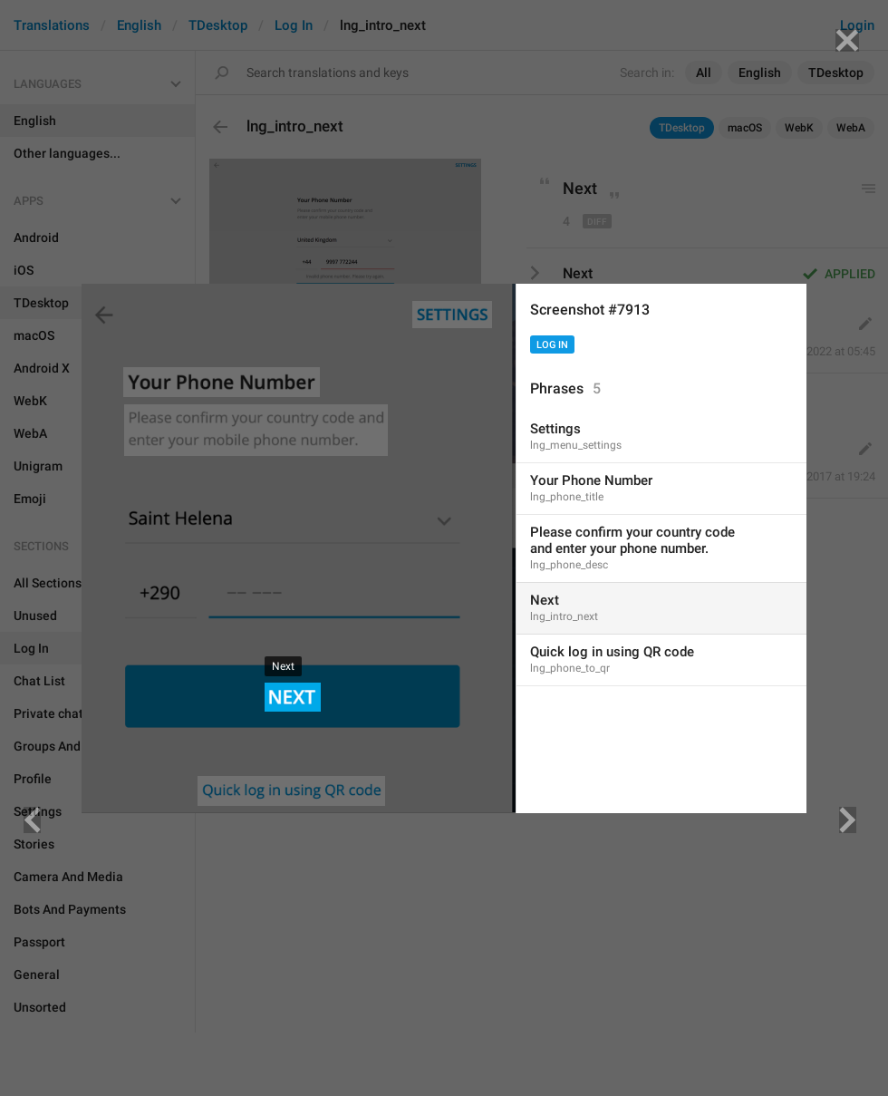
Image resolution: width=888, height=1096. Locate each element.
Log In (552, 345)
